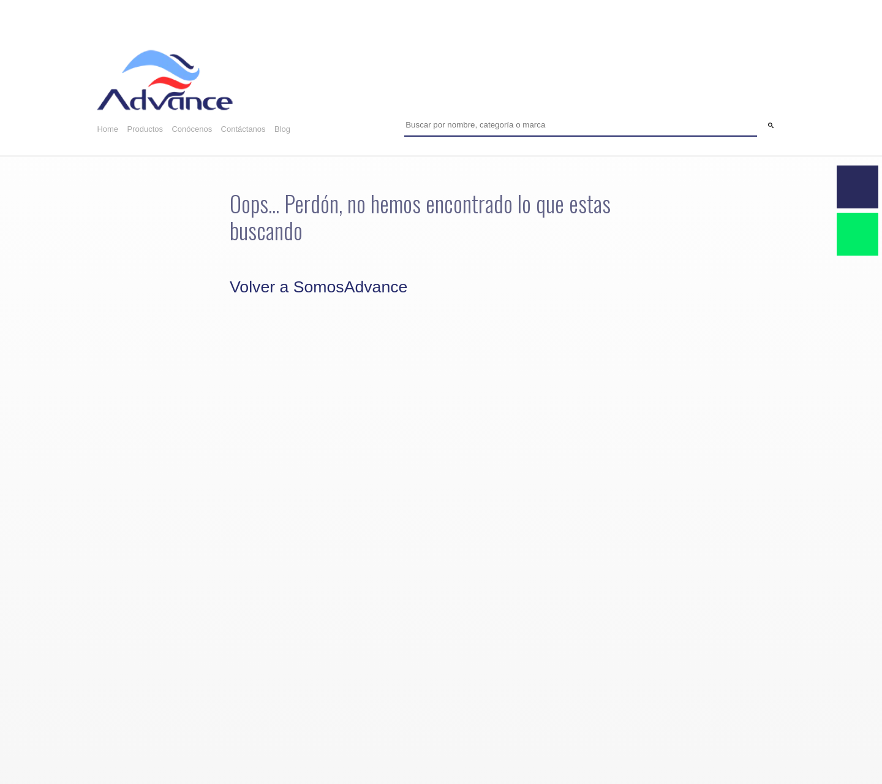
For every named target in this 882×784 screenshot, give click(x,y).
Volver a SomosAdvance (318, 287)
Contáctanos (243, 129)
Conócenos (192, 129)
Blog (282, 129)
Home (107, 129)
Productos (145, 129)
